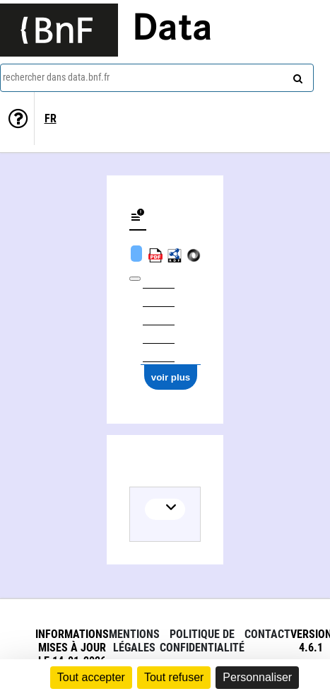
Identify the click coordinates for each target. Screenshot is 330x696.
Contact (267, 634)
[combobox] (157, 78)
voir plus (171, 377)
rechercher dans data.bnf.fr (56, 77)
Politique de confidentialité (202, 640)
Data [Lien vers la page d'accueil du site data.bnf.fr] (172, 30)
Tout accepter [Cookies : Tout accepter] (91, 677)
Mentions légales (134, 640)
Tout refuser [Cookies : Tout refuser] (174, 677)
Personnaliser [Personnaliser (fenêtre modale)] (257, 677)
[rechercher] (296, 76)
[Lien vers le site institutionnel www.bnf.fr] (59, 30)
